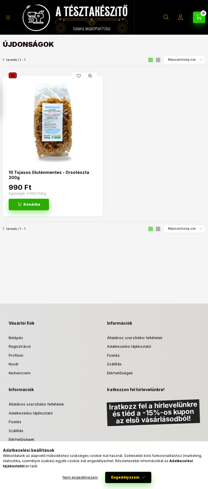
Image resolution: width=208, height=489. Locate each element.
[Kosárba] (29, 204)
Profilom (16, 355)
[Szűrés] (6, 103)
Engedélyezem (125, 477)
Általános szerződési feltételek (134, 337)
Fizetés (113, 355)
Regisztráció (20, 346)
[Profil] (180, 17)
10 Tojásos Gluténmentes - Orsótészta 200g (49, 175)
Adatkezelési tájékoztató (129, 346)
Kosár (14, 364)
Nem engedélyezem (80, 477)
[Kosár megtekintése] (199, 17)
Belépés (16, 337)
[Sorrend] (184, 59)
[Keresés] (166, 17)
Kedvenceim (20, 373)
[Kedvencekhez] (79, 75)
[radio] (158, 60)
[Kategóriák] (8, 17)
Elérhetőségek (120, 373)
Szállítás (114, 364)
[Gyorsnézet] (90, 75)
